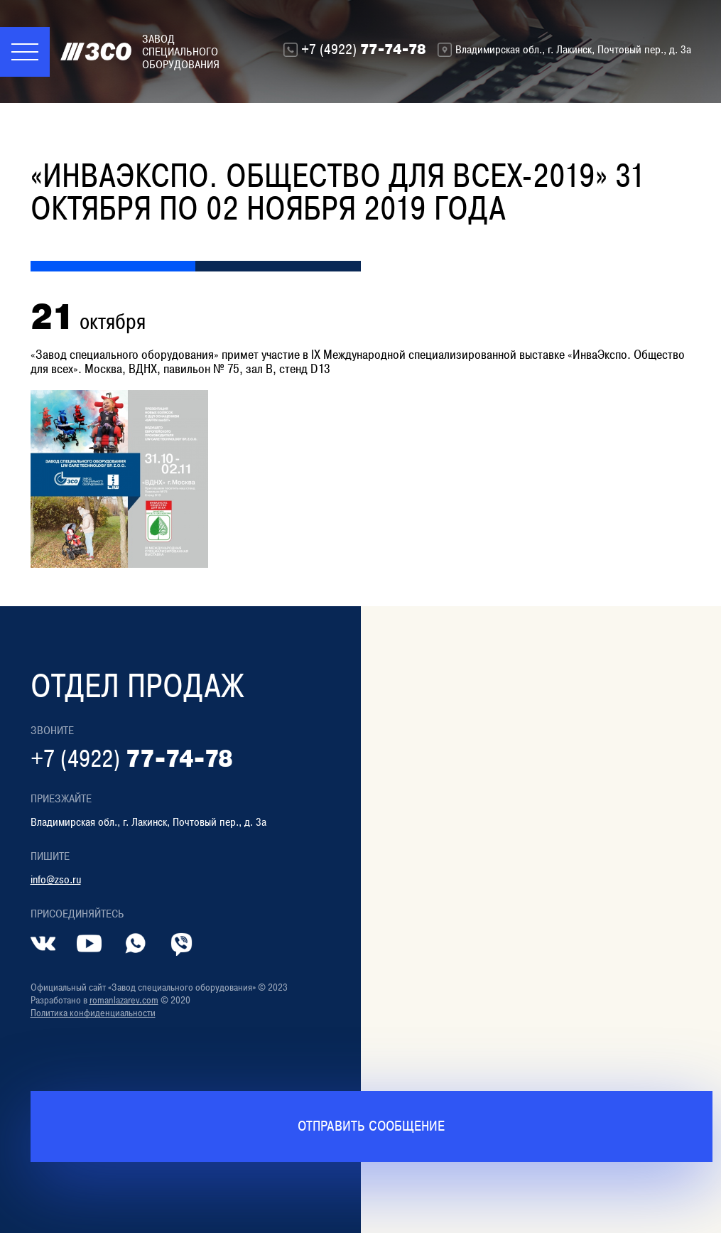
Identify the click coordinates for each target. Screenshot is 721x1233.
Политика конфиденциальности (93, 1013)
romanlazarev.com (124, 1000)
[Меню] (25, 52)
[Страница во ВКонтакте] (43, 943)
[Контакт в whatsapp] (135, 943)
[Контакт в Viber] (181, 943)
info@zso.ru (56, 880)
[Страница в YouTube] (89, 943)
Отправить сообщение (371, 1126)
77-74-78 (363, 50)
